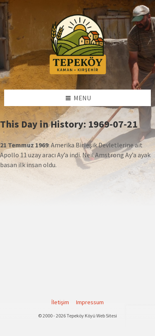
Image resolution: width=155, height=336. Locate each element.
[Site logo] (78, 73)
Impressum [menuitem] (90, 302)
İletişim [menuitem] (60, 302)
